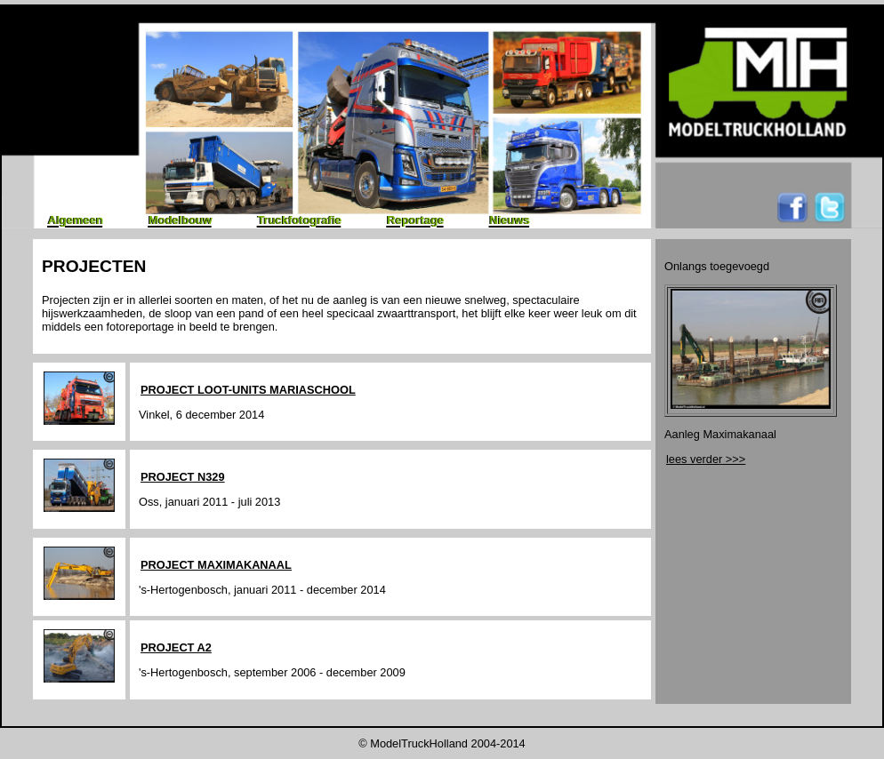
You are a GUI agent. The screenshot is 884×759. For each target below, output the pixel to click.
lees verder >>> (705, 459)
